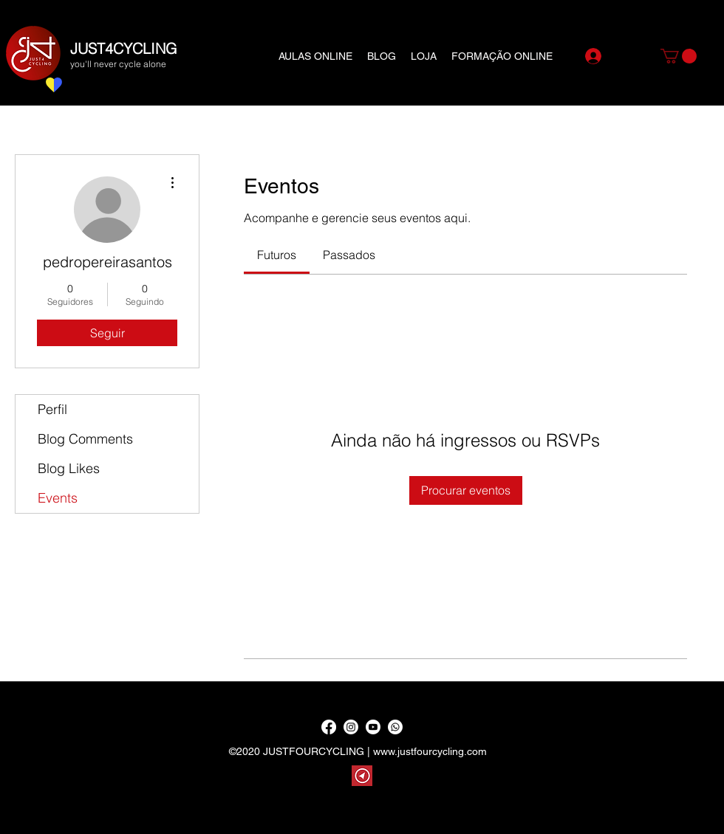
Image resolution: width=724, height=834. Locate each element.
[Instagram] (351, 727)
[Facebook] (328, 727)
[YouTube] (373, 727)
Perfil (52, 409)
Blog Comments (85, 438)
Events (58, 497)
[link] (276, 254)
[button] (678, 56)
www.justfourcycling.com (430, 751)
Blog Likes (69, 468)
